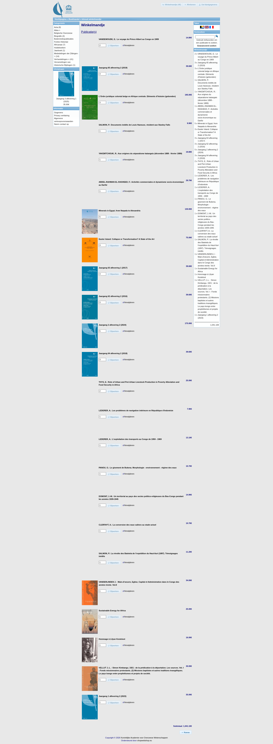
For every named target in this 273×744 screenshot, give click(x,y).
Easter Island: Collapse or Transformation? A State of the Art (208, 132)
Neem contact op (61, 124)
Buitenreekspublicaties (63, 39)
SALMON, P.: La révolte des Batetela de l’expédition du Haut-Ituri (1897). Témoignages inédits (208, 245)
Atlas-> (57, 30)
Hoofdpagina (60, 19)
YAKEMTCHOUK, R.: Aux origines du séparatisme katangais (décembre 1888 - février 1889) (207, 97)
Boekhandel (74, 19)
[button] (172, 5)
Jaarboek (58, 50)
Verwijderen (129, 45)
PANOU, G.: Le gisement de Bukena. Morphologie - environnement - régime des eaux (208, 204)
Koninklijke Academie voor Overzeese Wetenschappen (144, 738)
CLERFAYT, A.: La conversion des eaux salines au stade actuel (207, 234)
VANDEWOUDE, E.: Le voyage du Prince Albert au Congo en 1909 (208, 57)
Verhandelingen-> (61, 59)
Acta (56, 27)
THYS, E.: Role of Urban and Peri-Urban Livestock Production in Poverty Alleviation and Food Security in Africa (208, 167)
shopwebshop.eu (144, 740)
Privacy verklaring (61, 115)
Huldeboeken (60, 48)
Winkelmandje (200, 50)
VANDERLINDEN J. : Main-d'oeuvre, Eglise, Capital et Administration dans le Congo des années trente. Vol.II (208, 260)
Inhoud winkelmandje (91, 19)
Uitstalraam (59, 69)
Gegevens (58, 112)
